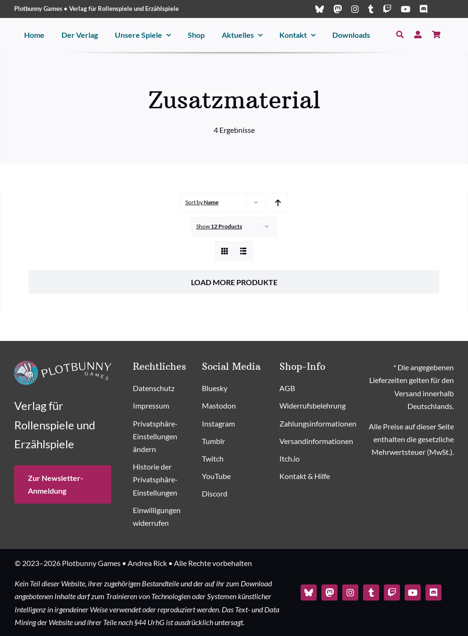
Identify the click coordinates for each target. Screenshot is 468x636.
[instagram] (355, 9)
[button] (163, 437)
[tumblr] (370, 9)
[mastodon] (337, 9)
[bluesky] (319, 9)
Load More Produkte (234, 282)
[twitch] (387, 9)
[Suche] (399, 35)
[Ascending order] (278, 202)
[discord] (423, 9)
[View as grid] (225, 251)
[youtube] (405, 9)
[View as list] (243, 251)
